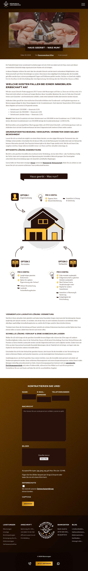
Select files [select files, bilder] (44, 459)
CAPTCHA (26, 497)
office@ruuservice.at (28, 535)
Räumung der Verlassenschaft (52, 163)
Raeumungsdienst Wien (46, 55)
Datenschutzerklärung (45, 489)
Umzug (33, 163)
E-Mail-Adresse (42, 393)
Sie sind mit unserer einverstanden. (37, 490)
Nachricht (27, 406)
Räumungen (7, 529)
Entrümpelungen (9, 535)
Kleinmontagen (8, 541)
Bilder (25, 446)
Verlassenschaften (10, 544)
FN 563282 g (25, 538)
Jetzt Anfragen (44, 563)
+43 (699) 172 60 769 (72, 4)
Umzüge (6, 532)
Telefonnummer (60, 392)
